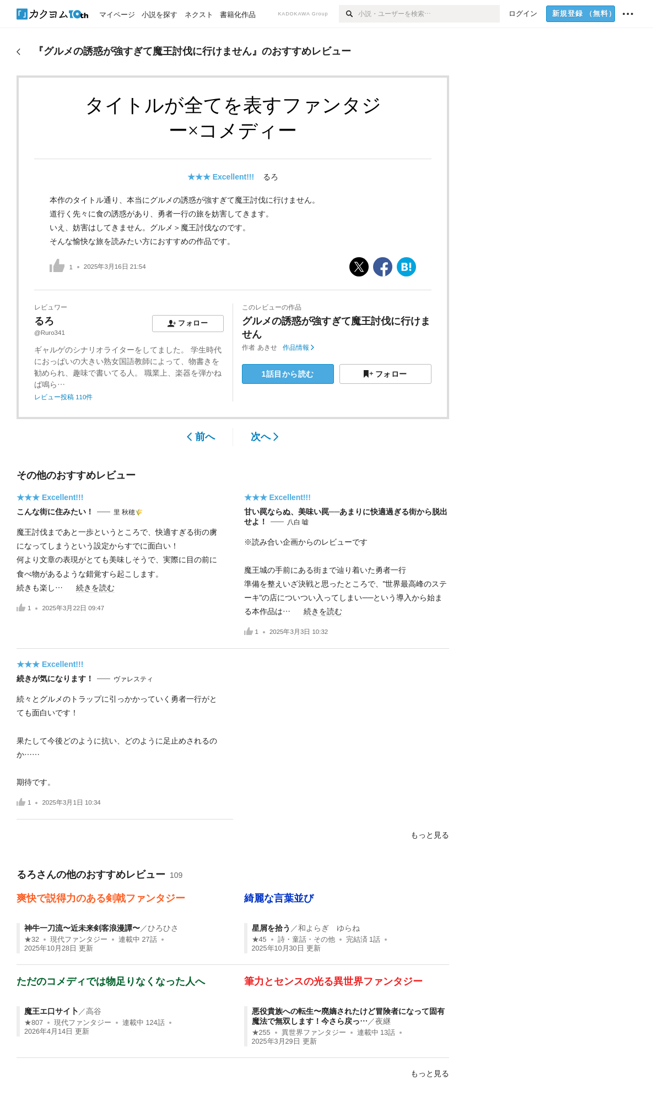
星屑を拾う (271, 928)
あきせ (267, 347)
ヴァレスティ (133, 679)
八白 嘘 (298, 522)
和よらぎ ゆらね (329, 928)
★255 (261, 1033)
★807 (33, 1023)
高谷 (93, 1011)
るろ (270, 176)
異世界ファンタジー (314, 1033)
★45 (259, 939)
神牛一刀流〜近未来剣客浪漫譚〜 (82, 928)
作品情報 (298, 347)
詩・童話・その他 (306, 939)
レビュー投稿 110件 (63, 397)
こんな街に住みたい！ (55, 511)
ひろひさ (163, 928)
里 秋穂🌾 (128, 512)
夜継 (383, 1021)
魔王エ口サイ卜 (51, 1011)
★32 (31, 939)
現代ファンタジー (78, 939)
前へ (201, 436)
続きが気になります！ (55, 678)
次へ (265, 436)
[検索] (348, 14)
